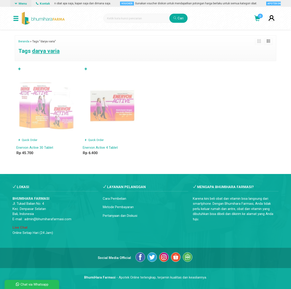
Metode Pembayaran (118, 207)
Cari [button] (178, 18)
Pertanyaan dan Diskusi (120, 216)
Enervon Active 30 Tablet (34, 148)
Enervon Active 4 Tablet (100, 148)
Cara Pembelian (114, 199)
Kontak (43, 3)
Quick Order (27, 140)
